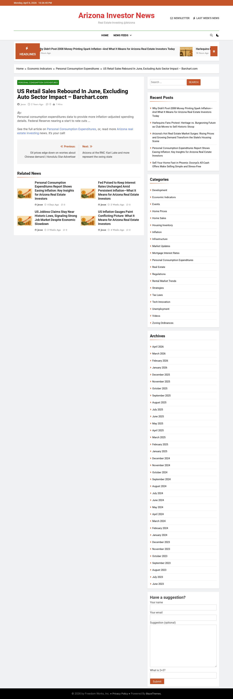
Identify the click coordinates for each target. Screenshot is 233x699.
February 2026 (160, 360)
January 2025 (159, 451)
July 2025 (157, 409)
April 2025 (158, 430)
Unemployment (160, 308)
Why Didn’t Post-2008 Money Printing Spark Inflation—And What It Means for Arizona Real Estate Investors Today (113, 49)
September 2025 (161, 395)
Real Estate (158, 267)
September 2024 (161, 479)
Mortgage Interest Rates (165, 253)
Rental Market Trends (164, 281)
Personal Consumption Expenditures (38, 82)
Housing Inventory (162, 225)
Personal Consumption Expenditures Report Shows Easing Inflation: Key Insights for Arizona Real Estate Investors (54, 190)
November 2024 (161, 465)
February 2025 (160, 444)
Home (104, 35)
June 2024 (158, 500)
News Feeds (120, 35)
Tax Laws (157, 295)
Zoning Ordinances (162, 322)
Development (159, 190)
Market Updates (161, 246)
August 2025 (159, 402)
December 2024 (161, 458)
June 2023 (158, 583)
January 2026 (159, 367)
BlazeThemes (153, 693)
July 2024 (157, 493)
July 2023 (157, 577)
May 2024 (157, 507)
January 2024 (159, 535)
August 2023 (159, 569)
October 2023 (159, 556)
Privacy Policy (120, 693)
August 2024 (159, 486)
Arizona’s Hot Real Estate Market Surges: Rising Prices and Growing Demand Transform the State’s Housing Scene (183, 137)
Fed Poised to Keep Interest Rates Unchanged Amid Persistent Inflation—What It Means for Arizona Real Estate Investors (118, 190)
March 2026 (158, 353)
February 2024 (160, 528)
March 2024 (158, 521)
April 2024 (158, 514)
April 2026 (158, 346)
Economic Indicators (164, 197)
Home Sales (159, 218)
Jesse (23, 104)
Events (156, 204)
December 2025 (161, 374)
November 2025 (161, 381)
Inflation (157, 232)
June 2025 (158, 416)
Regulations (159, 274)
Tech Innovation (161, 301)
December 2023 (161, 542)
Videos (156, 315)
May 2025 (157, 423)
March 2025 (158, 437)
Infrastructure (159, 239)
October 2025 (159, 388)
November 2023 (161, 549)
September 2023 (161, 563)
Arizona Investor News (116, 15)
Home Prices (159, 211)
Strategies (158, 287)
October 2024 (159, 472)
